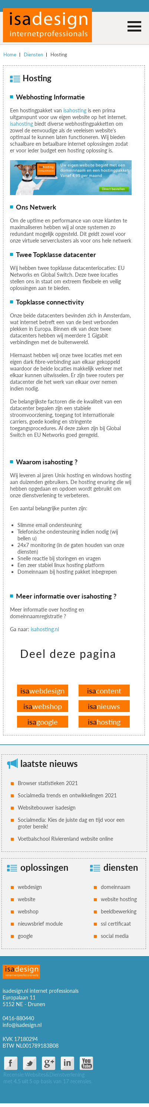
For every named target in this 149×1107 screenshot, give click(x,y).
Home (9, 54)
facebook (10, 1063)
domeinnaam (115, 887)
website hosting (119, 899)
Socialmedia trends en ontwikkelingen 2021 (67, 795)
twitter (29, 1063)
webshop (42, 706)
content (104, 690)
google (42, 721)
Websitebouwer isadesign (47, 807)
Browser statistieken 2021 (48, 783)
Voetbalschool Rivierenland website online (65, 839)
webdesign (42, 690)
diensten (120, 867)
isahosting (74, 110)
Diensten (33, 54)
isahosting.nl (45, 629)
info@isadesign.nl (22, 1025)
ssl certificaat (116, 923)
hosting (104, 721)
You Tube (86, 1063)
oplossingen (44, 867)
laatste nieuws (49, 763)
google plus (48, 1063)
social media (115, 936)
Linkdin (67, 1063)
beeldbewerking (118, 911)
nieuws (104, 706)
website (26, 899)
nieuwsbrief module (40, 923)
